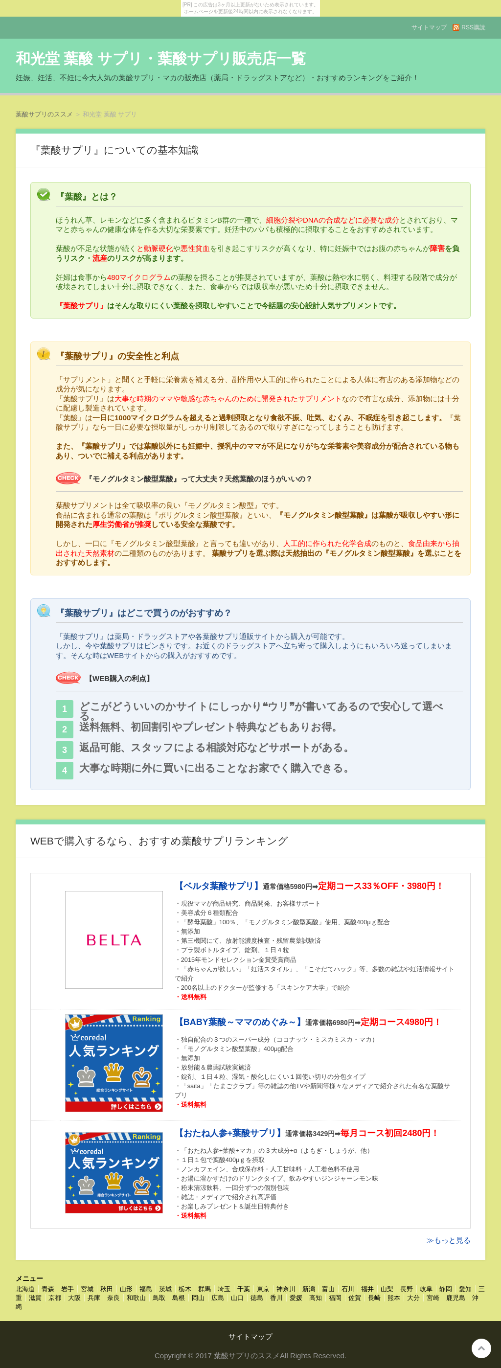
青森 (48, 1289)
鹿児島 (455, 1297)
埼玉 (224, 1289)
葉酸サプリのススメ (44, 114)
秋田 (106, 1289)
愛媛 (296, 1297)
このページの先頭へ (481, 1348)
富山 (328, 1289)
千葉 (243, 1289)
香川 (276, 1297)
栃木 (185, 1289)
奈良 (113, 1297)
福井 (367, 1289)
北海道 (25, 1289)
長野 (406, 1289)
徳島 (256, 1297)
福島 (145, 1289)
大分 (413, 1297)
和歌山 (136, 1297)
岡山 (198, 1297)
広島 (217, 1297)
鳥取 (159, 1297)
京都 (54, 1297)
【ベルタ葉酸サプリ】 (219, 886)
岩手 (67, 1289)
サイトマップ (429, 27)
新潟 (308, 1289)
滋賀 (35, 1297)
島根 (178, 1297)
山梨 (387, 1289)
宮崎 (433, 1297)
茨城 (165, 1289)
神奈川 (286, 1289)
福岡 (335, 1297)
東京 (263, 1289)
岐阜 (426, 1289)
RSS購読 (473, 27)
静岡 (445, 1289)
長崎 (374, 1297)
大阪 (74, 1297)
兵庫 (94, 1297)
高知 (315, 1297)
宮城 (87, 1289)
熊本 (393, 1297)
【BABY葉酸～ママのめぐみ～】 (240, 1022)
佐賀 (354, 1297)
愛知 (465, 1289)
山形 (126, 1289)
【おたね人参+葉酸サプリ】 (230, 1133)
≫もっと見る (449, 1240)
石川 (348, 1289)
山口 (237, 1297)
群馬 (204, 1289)
